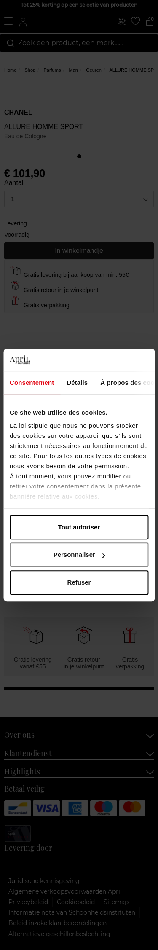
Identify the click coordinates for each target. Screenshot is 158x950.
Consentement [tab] (32, 382)
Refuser (79, 582)
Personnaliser (79, 554)
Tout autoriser (79, 527)
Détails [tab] (77, 382)
